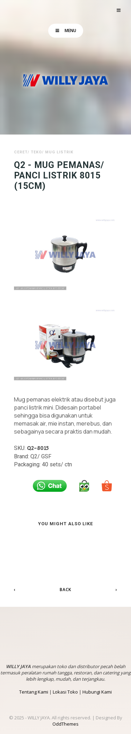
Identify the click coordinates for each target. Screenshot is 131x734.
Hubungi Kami (97, 692)
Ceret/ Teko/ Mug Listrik (43, 152)
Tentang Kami (33, 692)
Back (65, 589)
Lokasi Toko (65, 692)
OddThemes (65, 724)
